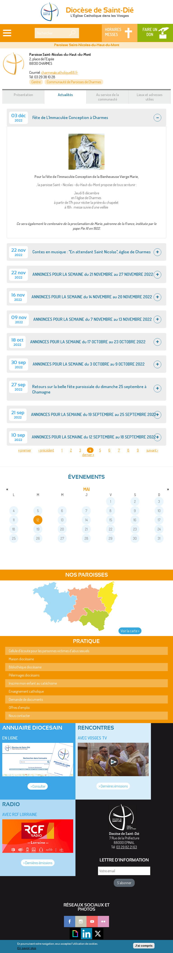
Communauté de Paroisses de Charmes (74, 82)
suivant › (152, 450)
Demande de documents (26, 699)
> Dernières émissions (113, 786)
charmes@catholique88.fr (59, 72)
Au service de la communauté (107, 96)
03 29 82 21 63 (126, 847)
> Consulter (38, 786)
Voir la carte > (130, 631)
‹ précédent (46, 450)
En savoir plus (26, 949)
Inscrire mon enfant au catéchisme (33, 683)
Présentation (23, 94)
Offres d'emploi (19, 707)
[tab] (86, 117)
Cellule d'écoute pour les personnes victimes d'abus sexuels (49, 651)
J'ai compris (144, 946)
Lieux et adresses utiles (149, 96)
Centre (36, 82)
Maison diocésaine (21, 659)
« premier (24, 450)
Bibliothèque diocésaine (25, 667)
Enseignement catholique (26, 691)
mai (86, 489)
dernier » (88, 454)
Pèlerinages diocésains (24, 675)
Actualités (71, 96)
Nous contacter (19, 715)
